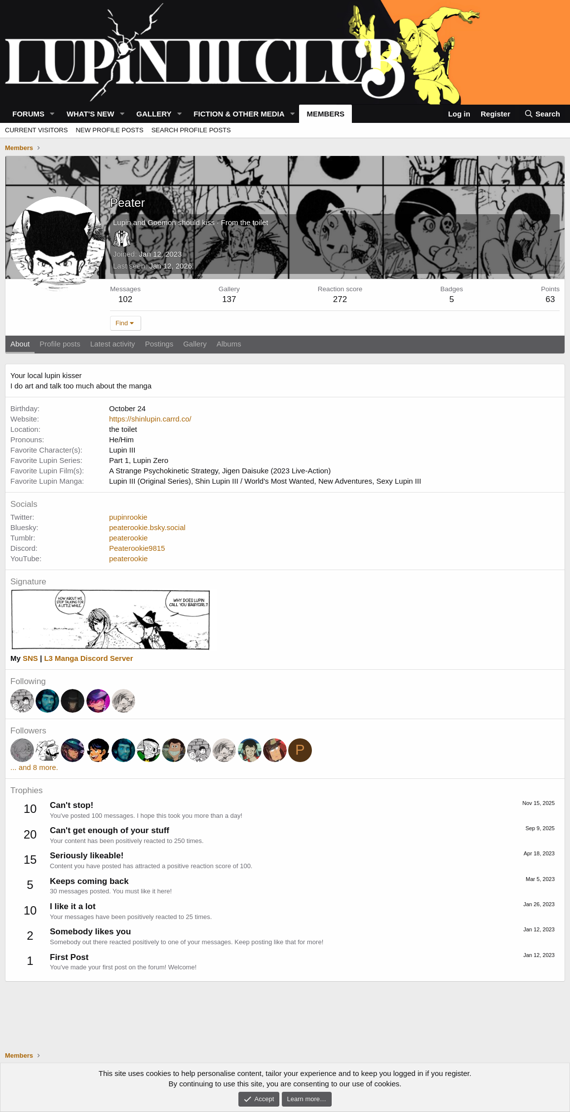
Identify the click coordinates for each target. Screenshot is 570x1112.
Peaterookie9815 (137, 548)
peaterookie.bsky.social (147, 527)
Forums (28, 114)
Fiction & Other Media (238, 114)
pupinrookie (128, 517)
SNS (30, 658)
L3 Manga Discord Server (88, 658)
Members (325, 114)
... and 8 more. (34, 767)
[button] (52, 114)
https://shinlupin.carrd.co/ (150, 419)
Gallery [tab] (195, 344)
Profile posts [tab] (59, 344)
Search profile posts (191, 130)
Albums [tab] (229, 344)
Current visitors (36, 130)
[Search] (542, 114)
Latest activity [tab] (112, 344)
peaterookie (128, 538)
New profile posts (109, 130)
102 (125, 299)
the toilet (254, 222)
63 (550, 299)
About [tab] (20, 344)
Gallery (153, 114)
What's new (90, 114)
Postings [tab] (159, 344)
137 (229, 299)
